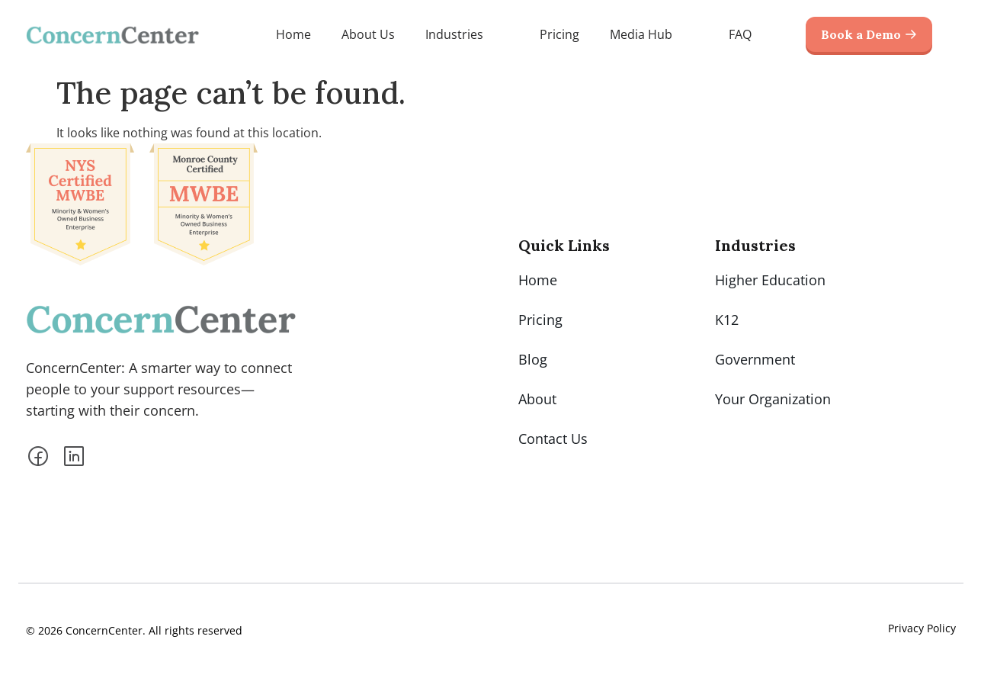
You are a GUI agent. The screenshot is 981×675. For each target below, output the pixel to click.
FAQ (740, 34)
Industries (467, 34)
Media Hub (654, 34)
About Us (368, 34)
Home (293, 34)
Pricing (559, 34)
